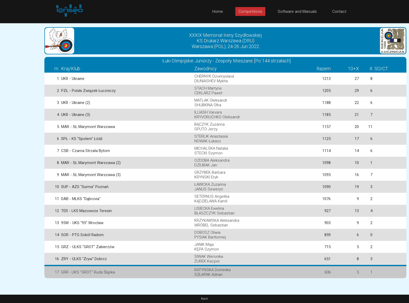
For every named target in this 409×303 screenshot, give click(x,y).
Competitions (250, 11)
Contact (339, 11)
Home (217, 11)
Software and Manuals (297, 11)
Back (204, 298)
